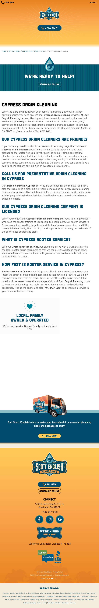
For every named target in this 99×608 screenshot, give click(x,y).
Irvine (23, 596)
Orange (41, 599)
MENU (93, 2)
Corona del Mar (39, 593)
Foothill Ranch (76, 593)
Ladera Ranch (42, 596)
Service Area (14, 51)
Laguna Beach (50, 596)
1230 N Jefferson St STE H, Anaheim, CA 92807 (49, 506)
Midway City (8, 599)
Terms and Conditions (44, 572)
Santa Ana (26, 603)
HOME (4, 51)
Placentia (56, 599)
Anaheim (12, 593)
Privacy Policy (58, 572)
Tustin (44, 603)
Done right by (49, 578)
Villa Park (58, 603)
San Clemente (77, 599)
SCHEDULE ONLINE (49, 84)
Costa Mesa (48, 593)
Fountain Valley (85, 593)
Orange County (48, 599)
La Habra (28, 596)
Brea (25, 593)
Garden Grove (6, 596)
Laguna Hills (59, 596)
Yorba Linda (73, 603)
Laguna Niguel (67, 596)
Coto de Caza (55, 593)
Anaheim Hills (19, 593)
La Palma (34, 596)
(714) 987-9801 (50, 512)
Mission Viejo (15, 599)
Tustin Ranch (50, 603)
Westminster (65, 603)
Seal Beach (33, 603)
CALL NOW (7, 2)
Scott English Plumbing (71, 281)
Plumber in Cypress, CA (33, 51)
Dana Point (68, 593)
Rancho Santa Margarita (66, 599)
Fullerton (93, 593)
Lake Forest (85, 596)
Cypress (62, 593)
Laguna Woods (76, 596)
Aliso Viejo (6, 593)
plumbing (19, 121)
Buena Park (31, 593)
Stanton (39, 603)
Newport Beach (25, 599)
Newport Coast (34, 599)
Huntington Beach (16, 596)
